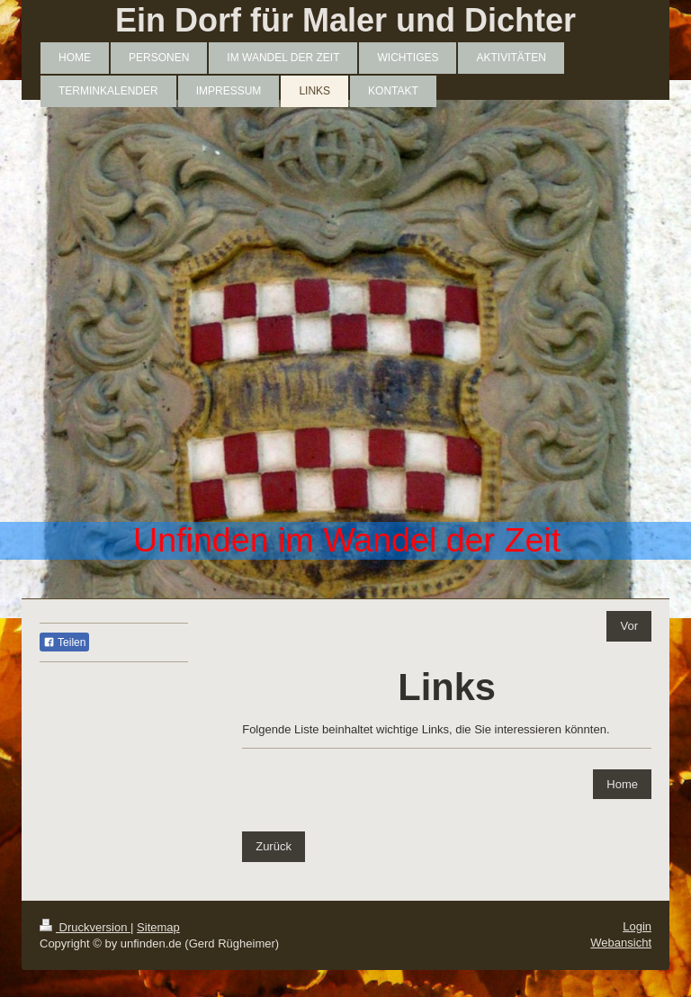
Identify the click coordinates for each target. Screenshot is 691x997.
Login (637, 926)
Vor (629, 626)
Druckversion (85, 927)
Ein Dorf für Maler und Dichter (345, 20)
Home (622, 784)
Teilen (64, 642)
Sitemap (158, 927)
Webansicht (620, 942)
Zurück (274, 846)
